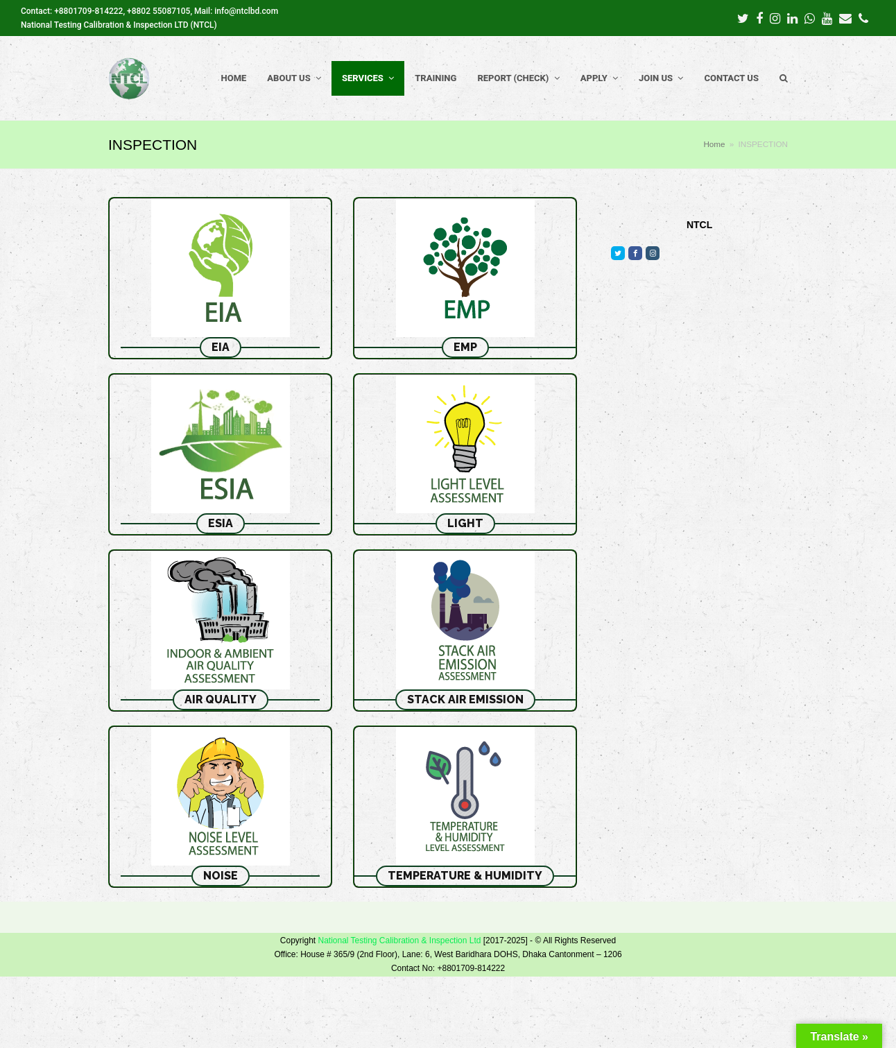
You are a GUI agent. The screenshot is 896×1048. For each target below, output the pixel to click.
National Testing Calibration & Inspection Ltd (399, 940)
